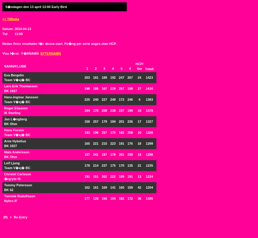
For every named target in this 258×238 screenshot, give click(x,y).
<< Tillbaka (10, 19)
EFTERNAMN (51, 53)
